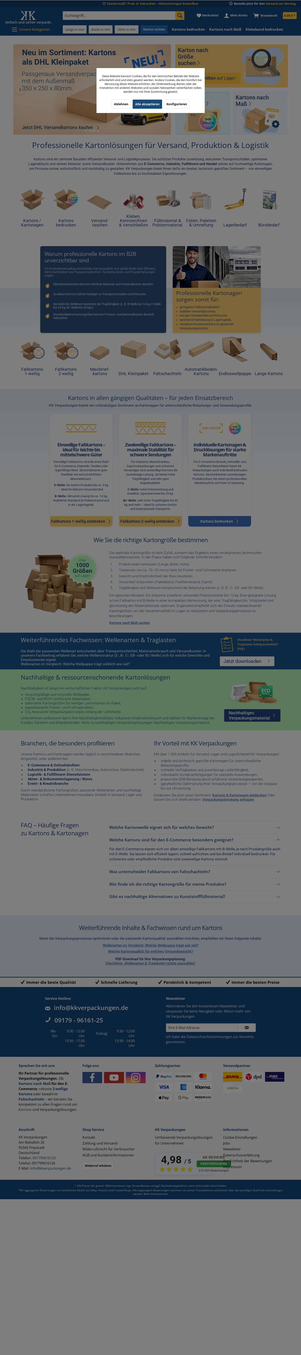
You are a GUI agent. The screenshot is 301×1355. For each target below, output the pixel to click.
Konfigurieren (176, 104)
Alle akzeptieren (147, 104)
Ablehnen (121, 104)
